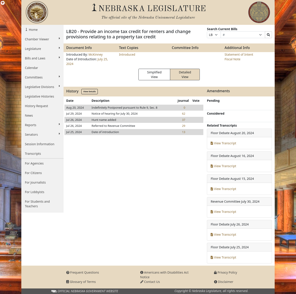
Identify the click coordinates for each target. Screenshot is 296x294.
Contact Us (150, 282)
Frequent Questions (82, 272)
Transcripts (33, 153)
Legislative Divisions (42, 86)
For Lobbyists (34, 192)
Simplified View (154, 74)
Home (33, 29)
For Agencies (34, 163)
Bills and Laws (42, 58)
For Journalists (35, 182)
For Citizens (33, 173)
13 (183, 132)
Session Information (39, 144)
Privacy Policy (225, 272)
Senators (42, 134)
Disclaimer (223, 282)
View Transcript (223, 143)
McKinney (95, 54)
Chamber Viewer (42, 39)
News (29, 115)
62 (183, 114)
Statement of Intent (239, 54)
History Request (36, 106)
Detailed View (185, 74)
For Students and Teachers (37, 203)
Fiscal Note (232, 59)
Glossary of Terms (81, 282)
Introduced (127, 54)
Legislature (42, 48)
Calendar (31, 68)
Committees (42, 77)
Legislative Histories (39, 96)
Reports (42, 125)
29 (183, 126)
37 (183, 120)
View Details (89, 91)
